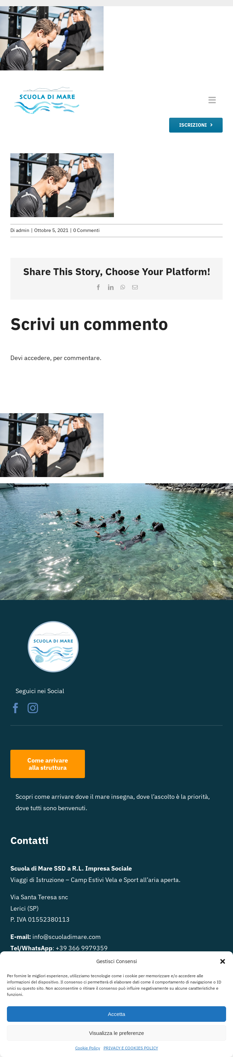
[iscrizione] (196, 125)
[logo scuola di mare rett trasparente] (46, 87)
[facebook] (15, 708)
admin (22, 230)
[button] (222, 961)
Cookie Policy (87, 1047)
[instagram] (33, 708)
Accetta (116, 1014)
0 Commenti (86, 230)
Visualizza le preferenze (116, 1033)
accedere (37, 358)
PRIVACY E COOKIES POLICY (131, 1047)
